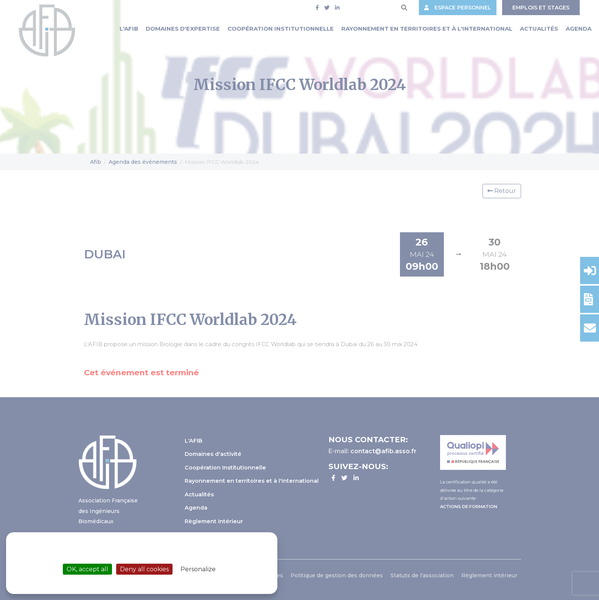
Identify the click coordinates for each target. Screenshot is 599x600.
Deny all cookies (144, 569)
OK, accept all (87, 569)
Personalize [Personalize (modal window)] (198, 569)
